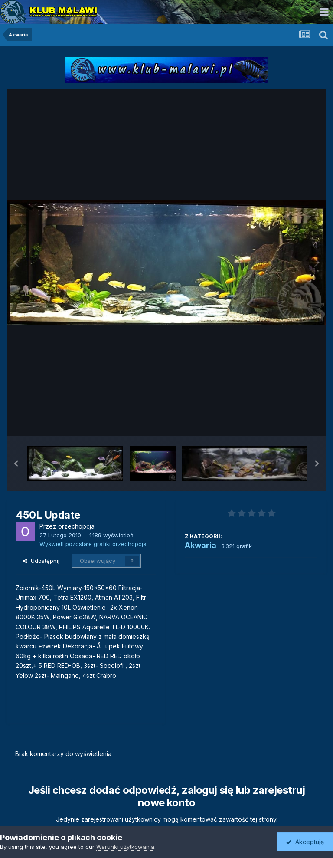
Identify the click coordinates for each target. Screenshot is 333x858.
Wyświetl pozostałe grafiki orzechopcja (93, 543)
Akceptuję (305, 841)
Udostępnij (41, 560)
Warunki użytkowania (125, 846)
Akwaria (200, 545)
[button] (16, 463)
